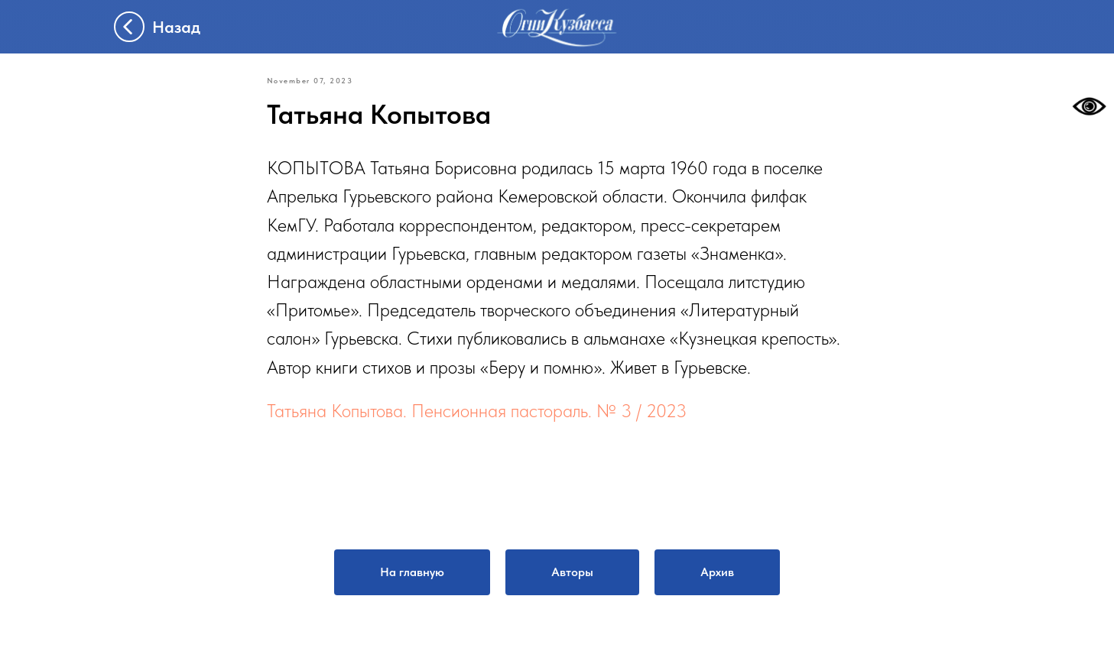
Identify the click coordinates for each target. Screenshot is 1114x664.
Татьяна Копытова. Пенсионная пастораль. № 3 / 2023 (477, 411)
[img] (557, 27)
